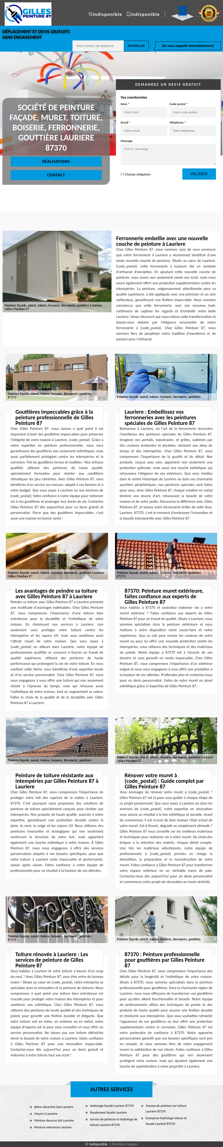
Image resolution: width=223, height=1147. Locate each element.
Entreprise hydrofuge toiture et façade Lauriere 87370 (166, 1121)
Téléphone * (177, 123)
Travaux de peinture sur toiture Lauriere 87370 (166, 1108)
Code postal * (178, 104)
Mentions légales (125, 1144)
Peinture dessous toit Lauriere (54, 1120)
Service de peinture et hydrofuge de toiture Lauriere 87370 (113, 1122)
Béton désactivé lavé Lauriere (53, 1107)
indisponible (107, 14)
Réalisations (56, 161)
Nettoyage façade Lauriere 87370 (112, 1106)
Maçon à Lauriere (46, 1114)
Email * (125, 123)
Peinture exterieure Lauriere (53, 1127)
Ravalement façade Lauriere (108, 1113)
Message (127, 141)
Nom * (125, 104)
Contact (56, 175)
